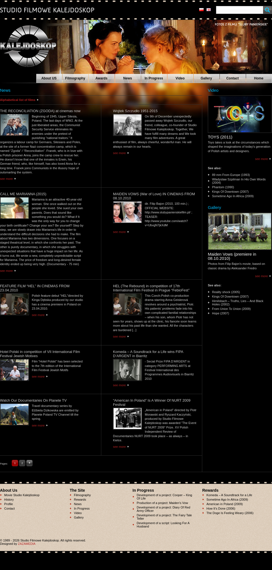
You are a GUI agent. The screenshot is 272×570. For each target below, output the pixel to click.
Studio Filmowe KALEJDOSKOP (25, 44)
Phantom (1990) (223, 187)
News (127, 78)
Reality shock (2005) (226, 292)
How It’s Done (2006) (220, 508)
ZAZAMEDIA (26, 543)
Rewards (80, 499)
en (208, 9)
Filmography (75, 78)
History (9, 499)
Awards (101, 78)
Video (179, 78)
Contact (232, 78)
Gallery (206, 78)
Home (258, 78)
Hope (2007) (220, 313)
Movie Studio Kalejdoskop (22, 495)
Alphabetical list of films (17, 100)
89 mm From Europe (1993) (231, 174)
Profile (8, 504)
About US (49, 78)
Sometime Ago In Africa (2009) (233, 196)
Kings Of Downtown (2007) (230, 191)
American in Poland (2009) (224, 504)
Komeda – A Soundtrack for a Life (229, 495)
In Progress (154, 78)
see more (6, 178)
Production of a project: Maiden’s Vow (162, 503)
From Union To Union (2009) (231, 308)
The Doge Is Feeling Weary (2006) (230, 513)
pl (201, 9)
